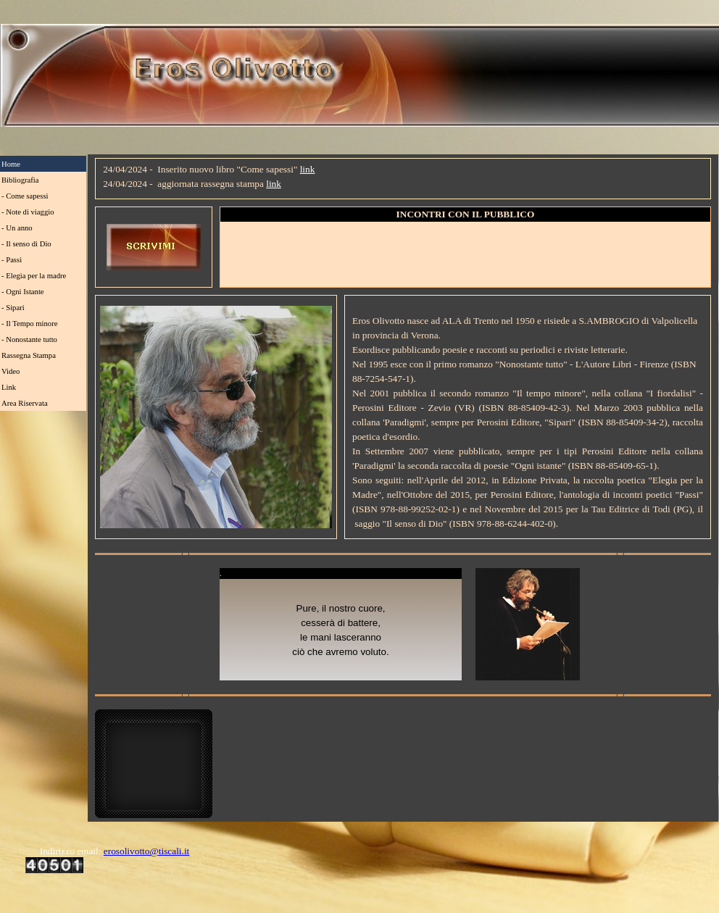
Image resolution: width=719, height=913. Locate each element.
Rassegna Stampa (28, 355)
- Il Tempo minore (29, 324)
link (307, 169)
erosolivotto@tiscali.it (147, 851)
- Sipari (13, 308)
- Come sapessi (25, 196)
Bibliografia (20, 180)
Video (10, 371)
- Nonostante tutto (29, 339)
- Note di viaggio (27, 212)
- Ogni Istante (22, 292)
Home (10, 164)
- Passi (11, 260)
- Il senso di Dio (26, 244)
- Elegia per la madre (33, 276)
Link (8, 387)
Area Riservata (24, 403)
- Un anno (17, 228)
